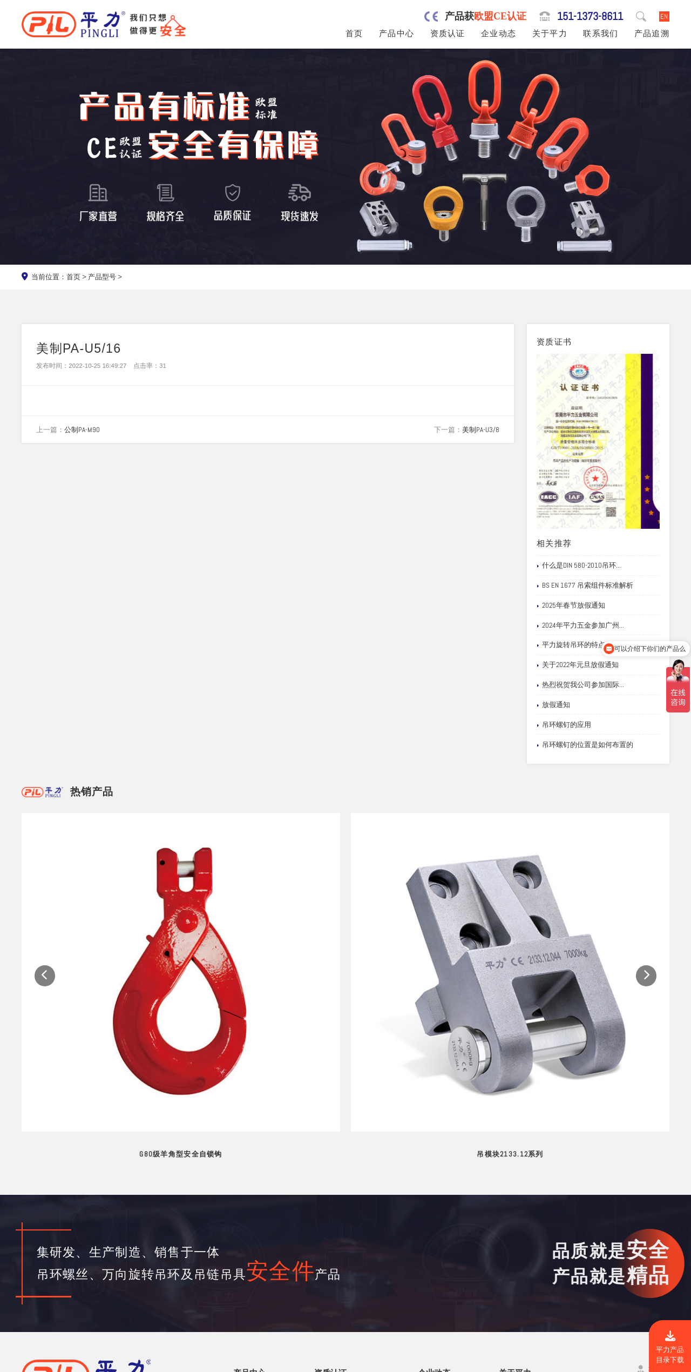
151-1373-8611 (590, 16)
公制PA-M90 (82, 429)
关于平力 (549, 33)
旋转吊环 (248, 1232)
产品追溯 (651, 33)
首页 (354, 33)
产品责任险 (333, 1257)
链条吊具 (248, 1319)
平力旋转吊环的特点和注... (580, 645)
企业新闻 (433, 1257)
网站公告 (433, 1232)
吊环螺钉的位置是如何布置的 (585, 745)
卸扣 (241, 1307)
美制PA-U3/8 (480, 429)
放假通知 (553, 705)
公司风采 (514, 1257)
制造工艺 (514, 1244)
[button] (45, 902)
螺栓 (241, 1294)
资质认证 (447, 33)
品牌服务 (514, 1232)
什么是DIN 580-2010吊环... (579, 565)
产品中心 (396, 33)
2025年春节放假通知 (571, 605)
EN (664, 16)
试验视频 (514, 1269)
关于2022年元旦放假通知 (578, 665)
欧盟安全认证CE (341, 1244)
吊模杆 (244, 1257)
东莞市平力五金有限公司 (108, 1361)
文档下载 (433, 1282)
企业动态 (498, 33)
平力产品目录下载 (670, 1347)
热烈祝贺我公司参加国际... (580, 685)
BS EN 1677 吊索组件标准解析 (585, 585)
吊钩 (241, 1282)
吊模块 (244, 1269)
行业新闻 (433, 1244)
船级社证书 (333, 1282)
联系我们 (600, 33)
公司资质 (329, 1232)
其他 (241, 1332)
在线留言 (514, 1282)
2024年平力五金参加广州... (580, 625)
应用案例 (433, 1269)
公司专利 (329, 1269)
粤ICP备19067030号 (601, 1361)
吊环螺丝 (248, 1244)
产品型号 (102, 276)
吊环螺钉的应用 (564, 725)
